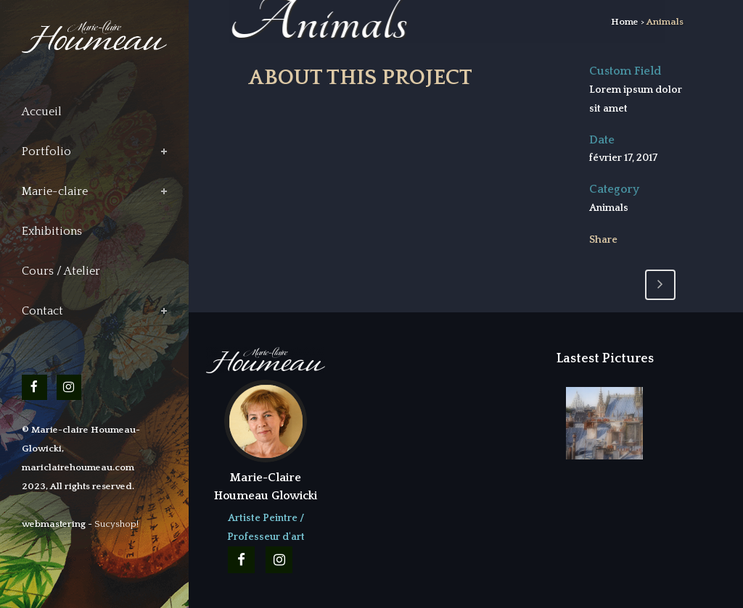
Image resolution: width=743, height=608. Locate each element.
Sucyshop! (116, 524)
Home (625, 22)
